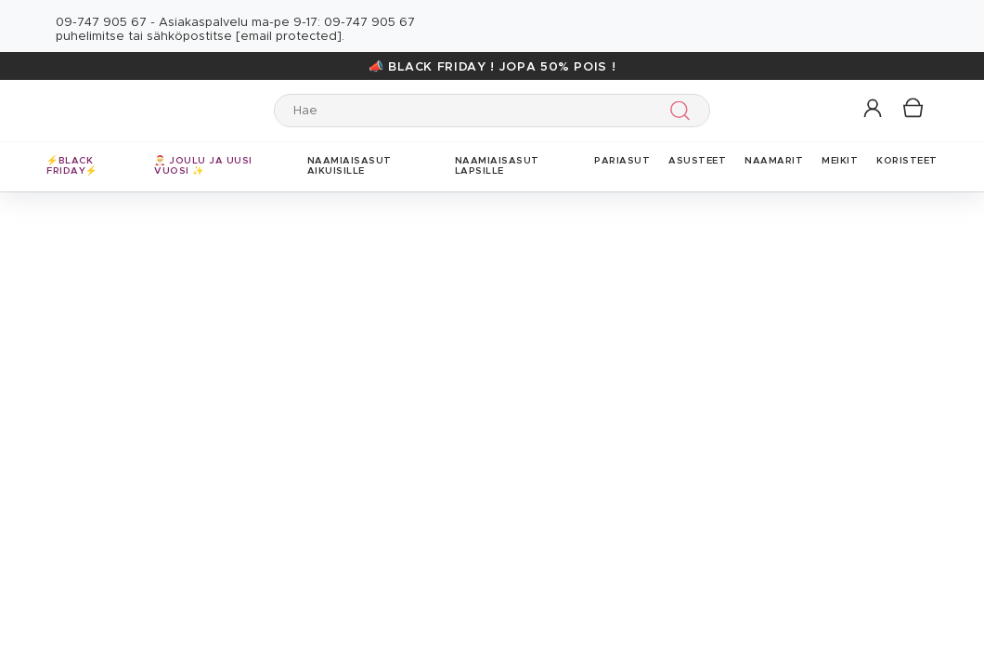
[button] (874, 109)
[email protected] (289, 37)
